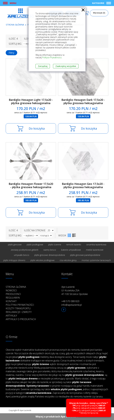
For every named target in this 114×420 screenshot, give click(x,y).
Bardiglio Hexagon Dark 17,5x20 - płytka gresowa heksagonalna (83, 101)
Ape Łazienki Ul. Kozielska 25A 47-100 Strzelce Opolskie (74, 290)
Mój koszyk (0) (99, 13)
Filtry (11, 52)
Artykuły (11, 315)
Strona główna (15, 24)
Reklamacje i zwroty (19, 312)
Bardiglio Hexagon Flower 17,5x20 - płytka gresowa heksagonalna (31, 185)
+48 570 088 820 (70, 301)
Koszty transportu (18, 308)
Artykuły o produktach (21, 319)
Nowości (11, 290)
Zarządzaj (42, 66)
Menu (13, 2)
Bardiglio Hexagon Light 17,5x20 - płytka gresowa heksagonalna (31, 101)
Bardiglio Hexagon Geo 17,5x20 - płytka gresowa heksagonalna (83, 185)
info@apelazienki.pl (71, 304)
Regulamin (13, 297)
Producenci (13, 294)
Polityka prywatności (20, 304)
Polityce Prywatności (52, 57)
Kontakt (11, 301)
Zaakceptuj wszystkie (65, 66)
